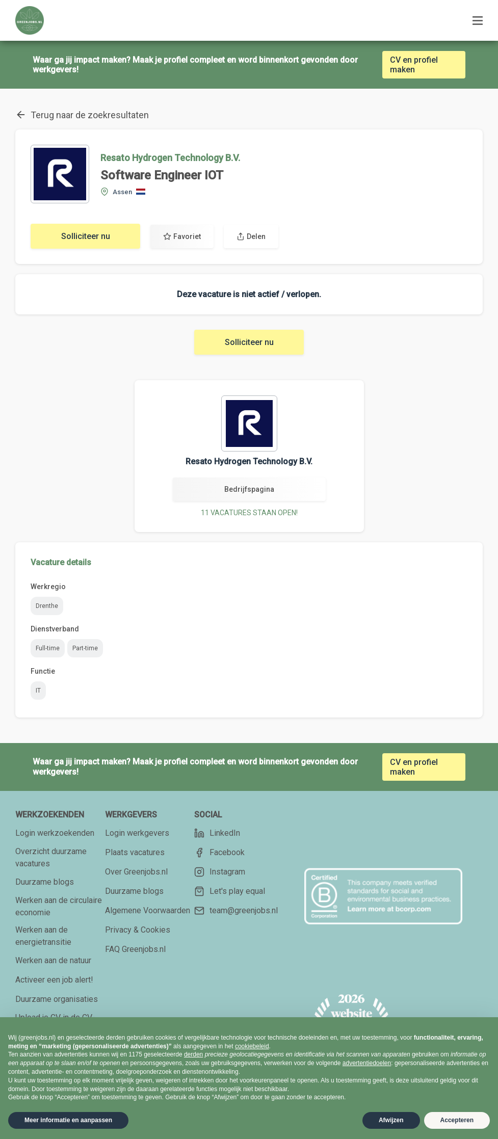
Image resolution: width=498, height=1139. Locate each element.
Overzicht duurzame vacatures (51, 857)
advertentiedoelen (367, 1063)
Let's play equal (229, 891)
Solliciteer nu (85, 236)
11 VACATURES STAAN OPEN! (249, 513)
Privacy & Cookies (137, 930)
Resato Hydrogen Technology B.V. (170, 157)
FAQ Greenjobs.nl (135, 949)
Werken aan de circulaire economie (58, 906)
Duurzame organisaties (56, 999)
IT (38, 690)
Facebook (219, 852)
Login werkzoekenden (54, 833)
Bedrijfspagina (249, 489)
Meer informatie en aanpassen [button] (68, 1120)
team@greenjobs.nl (236, 911)
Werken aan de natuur (53, 960)
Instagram (219, 872)
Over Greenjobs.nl (136, 872)
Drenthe (47, 606)
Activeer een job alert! (54, 980)
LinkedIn (217, 833)
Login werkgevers (137, 833)
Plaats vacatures (135, 852)
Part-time (85, 648)
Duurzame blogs (44, 882)
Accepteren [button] (457, 1120)
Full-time (48, 648)
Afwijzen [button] (391, 1120)
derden (193, 1054)
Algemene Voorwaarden (147, 910)
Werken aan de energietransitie (43, 936)
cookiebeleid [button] (252, 1046)
